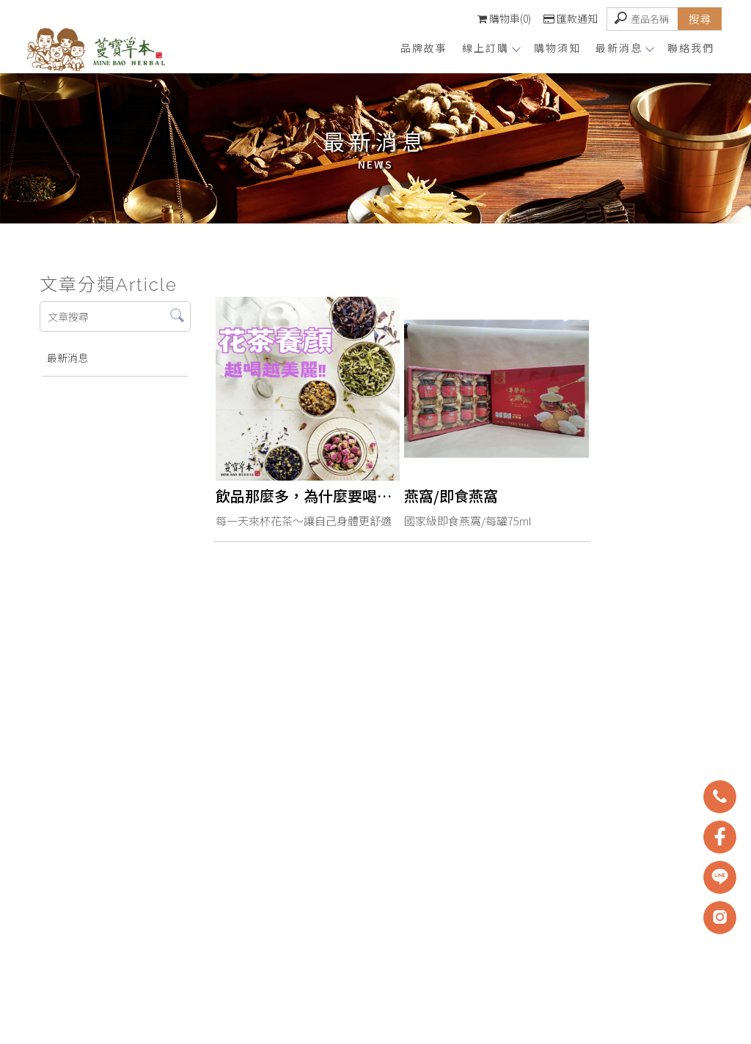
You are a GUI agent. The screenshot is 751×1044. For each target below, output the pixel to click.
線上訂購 (490, 47)
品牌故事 (423, 47)
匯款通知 (570, 18)
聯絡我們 (690, 47)
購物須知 (557, 47)
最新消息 (624, 47)
